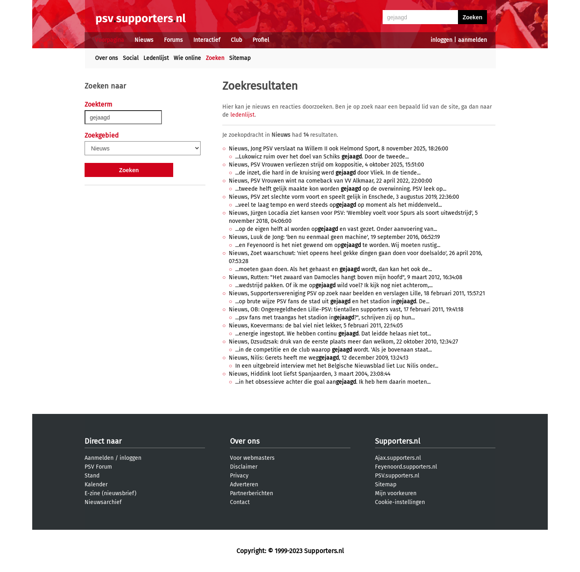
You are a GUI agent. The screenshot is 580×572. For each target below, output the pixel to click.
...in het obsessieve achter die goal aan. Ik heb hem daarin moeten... (333, 382)
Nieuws (144, 40)
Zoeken (215, 58)
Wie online (187, 58)
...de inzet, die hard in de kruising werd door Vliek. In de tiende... (327, 172)
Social (131, 58)
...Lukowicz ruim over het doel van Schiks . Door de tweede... (322, 156)
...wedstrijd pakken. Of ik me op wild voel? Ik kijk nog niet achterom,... (334, 285)
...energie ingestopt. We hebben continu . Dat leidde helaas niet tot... (333, 333)
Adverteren (244, 484)
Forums (173, 40)
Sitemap (240, 58)
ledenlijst (242, 114)
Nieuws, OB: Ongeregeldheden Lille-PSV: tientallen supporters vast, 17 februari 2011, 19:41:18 (346, 309)
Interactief (206, 40)
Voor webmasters (252, 458)
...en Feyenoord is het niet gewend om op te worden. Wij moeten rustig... (337, 245)
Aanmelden (99, 458)
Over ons (106, 58)
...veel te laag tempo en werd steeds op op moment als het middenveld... (338, 205)
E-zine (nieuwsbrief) (111, 493)
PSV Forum (98, 466)
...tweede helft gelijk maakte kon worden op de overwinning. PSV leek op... (340, 188)
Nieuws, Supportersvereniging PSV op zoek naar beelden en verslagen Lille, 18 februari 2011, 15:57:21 (357, 293)
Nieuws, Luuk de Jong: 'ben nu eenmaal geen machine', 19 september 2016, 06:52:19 (334, 237)
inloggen (441, 40)
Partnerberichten (251, 493)
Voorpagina (109, 40)
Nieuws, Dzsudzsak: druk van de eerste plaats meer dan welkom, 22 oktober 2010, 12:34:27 (343, 341)
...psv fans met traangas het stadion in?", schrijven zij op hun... (325, 317)
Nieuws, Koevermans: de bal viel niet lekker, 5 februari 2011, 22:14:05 (316, 325)
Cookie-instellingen (400, 502)
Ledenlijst (156, 58)
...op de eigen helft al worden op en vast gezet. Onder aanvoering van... (336, 229)
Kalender (96, 484)
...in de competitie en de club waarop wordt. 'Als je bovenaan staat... (333, 349)
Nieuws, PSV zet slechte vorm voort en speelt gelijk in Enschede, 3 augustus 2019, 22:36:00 (344, 196)
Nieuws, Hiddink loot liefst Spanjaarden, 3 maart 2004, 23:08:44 (309, 373)
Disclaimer (243, 466)
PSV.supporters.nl (397, 475)
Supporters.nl (397, 441)
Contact (240, 502)
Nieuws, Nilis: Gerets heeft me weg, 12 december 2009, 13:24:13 (318, 357)
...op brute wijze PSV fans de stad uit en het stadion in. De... (332, 301)
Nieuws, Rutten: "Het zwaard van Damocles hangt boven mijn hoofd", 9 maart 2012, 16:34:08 (345, 277)
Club (236, 40)
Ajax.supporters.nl (398, 458)
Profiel (261, 40)
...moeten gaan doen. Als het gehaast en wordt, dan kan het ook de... (333, 269)
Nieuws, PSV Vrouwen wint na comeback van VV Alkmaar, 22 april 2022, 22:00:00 (330, 180)
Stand (92, 475)
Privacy (239, 475)
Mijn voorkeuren (395, 493)
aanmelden (472, 40)
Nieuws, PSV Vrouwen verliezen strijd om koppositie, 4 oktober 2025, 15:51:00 (326, 164)
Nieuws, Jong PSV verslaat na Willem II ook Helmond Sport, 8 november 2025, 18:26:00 (338, 148)
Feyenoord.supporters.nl (406, 466)
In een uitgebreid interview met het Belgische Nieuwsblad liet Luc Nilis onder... (336, 365)
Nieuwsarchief (103, 502)
